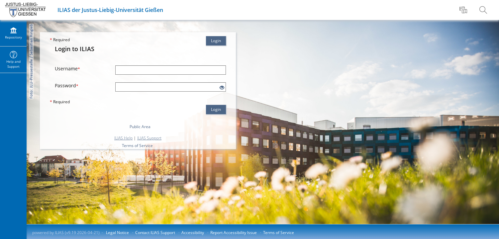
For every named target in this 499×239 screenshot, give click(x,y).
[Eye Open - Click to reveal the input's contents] (222, 88)
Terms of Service (137, 145)
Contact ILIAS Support (155, 232)
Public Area (140, 126)
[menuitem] (464, 10)
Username (67, 68)
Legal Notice (117, 232)
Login (216, 40)
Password (66, 85)
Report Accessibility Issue (233, 232)
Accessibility (192, 232)
